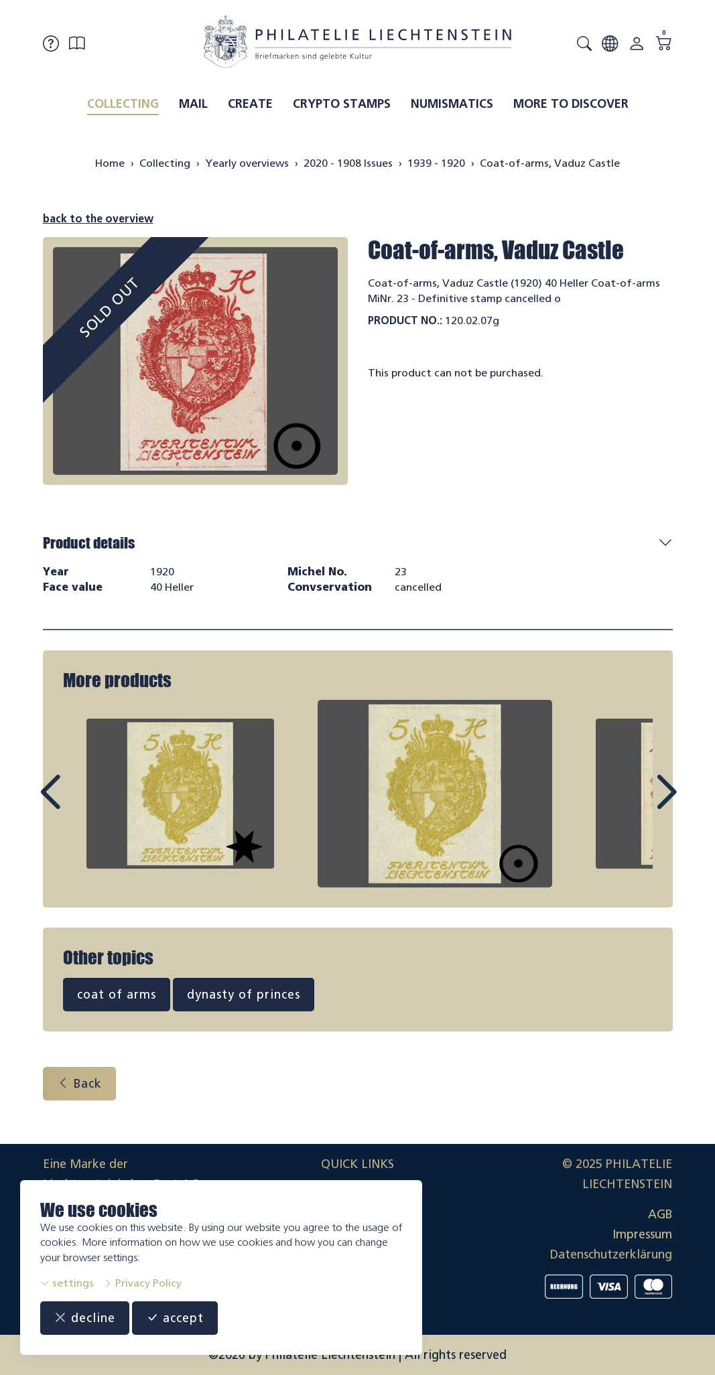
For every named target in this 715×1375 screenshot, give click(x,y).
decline (84, 1318)
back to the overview (98, 218)
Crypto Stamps (342, 103)
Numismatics (452, 103)
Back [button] (79, 1083)
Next (635, 804)
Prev (80, 804)
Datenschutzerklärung (611, 1254)
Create (250, 103)
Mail (193, 103)
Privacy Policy (142, 1283)
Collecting (123, 103)
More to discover (571, 103)
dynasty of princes (243, 994)
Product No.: (405, 320)
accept (175, 1318)
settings (67, 1283)
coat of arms (116, 994)
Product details (89, 543)
